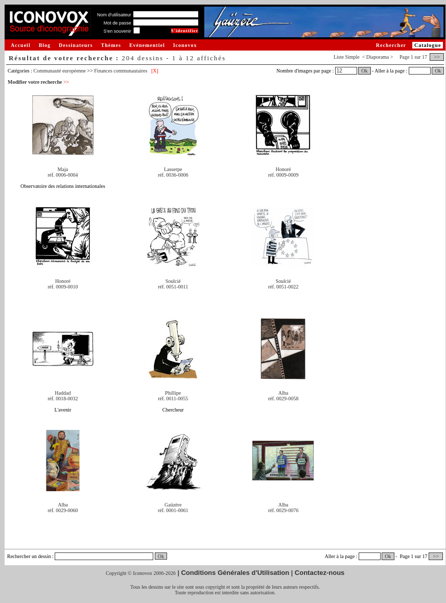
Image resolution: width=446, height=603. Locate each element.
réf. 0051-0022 (283, 287)
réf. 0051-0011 (173, 287)
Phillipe (173, 393)
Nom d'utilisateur (114, 14)
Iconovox (185, 45)
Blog (45, 45)
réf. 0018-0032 (63, 398)
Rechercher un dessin (29, 556)
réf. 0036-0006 (173, 175)
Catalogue (427, 45)
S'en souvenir (117, 31)
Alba (283, 393)
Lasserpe (173, 169)
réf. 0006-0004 (63, 175)
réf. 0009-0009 (283, 175)
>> (437, 57)
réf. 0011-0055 (173, 398)
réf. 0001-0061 (173, 510)
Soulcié (173, 281)
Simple (352, 57)
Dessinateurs (75, 45)
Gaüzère (173, 505)
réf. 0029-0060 (63, 510)
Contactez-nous (320, 572)
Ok (364, 71)
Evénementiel (147, 45)
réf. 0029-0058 (283, 398)
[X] (154, 71)
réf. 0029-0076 (283, 510)
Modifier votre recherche (38, 82)
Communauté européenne (60, 71)
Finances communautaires (120, 71)
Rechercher (391, 45)
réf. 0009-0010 (63, 287)
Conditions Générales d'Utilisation (235, 572)
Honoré (283, 169)
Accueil (21, 45)
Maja (63, 169)
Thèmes (111, 45)
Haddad (63, 393)
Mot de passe (117, 23)
